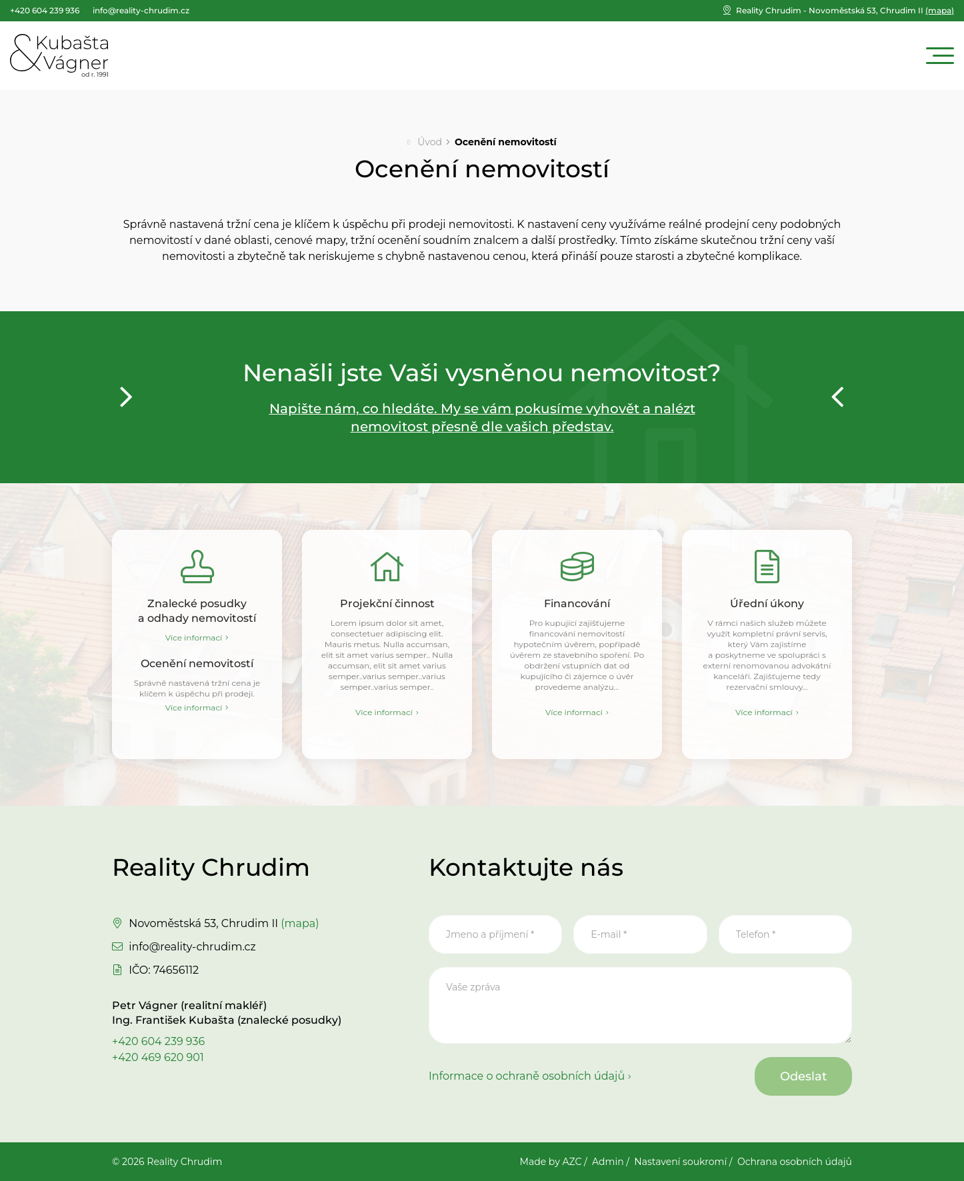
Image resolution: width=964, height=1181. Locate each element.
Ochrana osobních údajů (794, 1162)
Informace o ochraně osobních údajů (527, 1076)
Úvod (429, 142)
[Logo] (59, 55)
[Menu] (940, 55)
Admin (608, 1162)
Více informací (194, 637)
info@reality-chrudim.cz (192, 946)
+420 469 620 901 (158, 1057)
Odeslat (803, 1076)
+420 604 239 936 (158, 1041)
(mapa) (845, 10)
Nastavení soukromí (680, 1162)
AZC (571, 1162)
